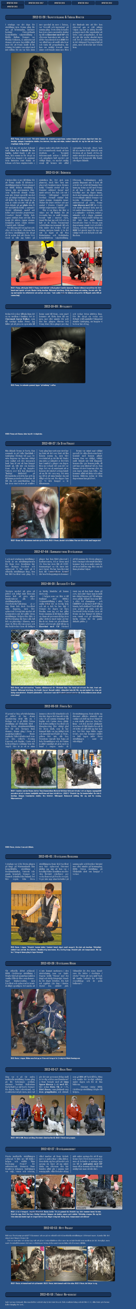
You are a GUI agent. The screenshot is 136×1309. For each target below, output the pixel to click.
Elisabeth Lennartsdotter (68, 692)
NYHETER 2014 (83, 3)
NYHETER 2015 (60, 3)
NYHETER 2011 (12, 7)
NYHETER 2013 (107, 3)
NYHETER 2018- (12, 3)
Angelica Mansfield (36, 1211)
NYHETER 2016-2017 (36, 3)
